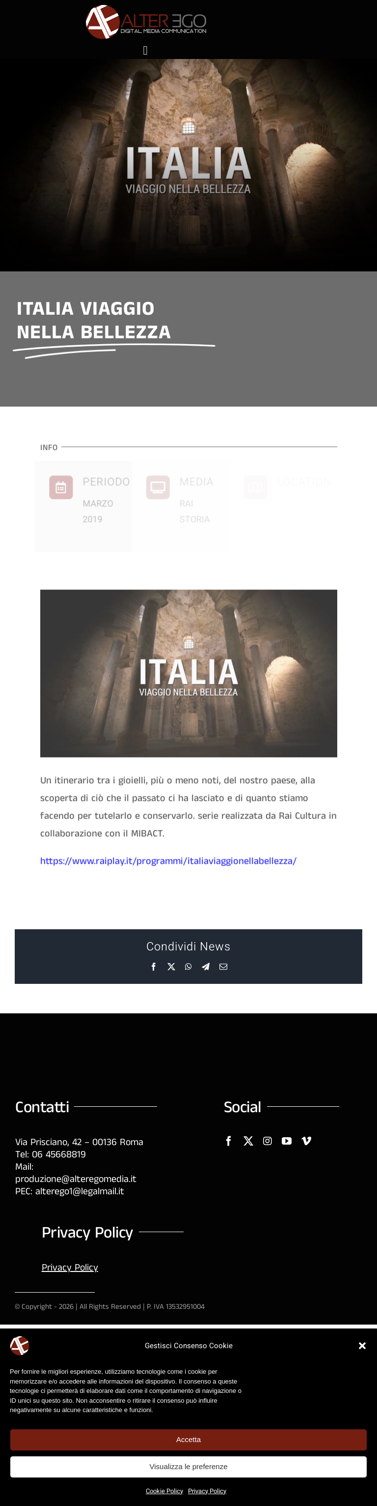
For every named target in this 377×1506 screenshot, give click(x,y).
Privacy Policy (207, 1491)
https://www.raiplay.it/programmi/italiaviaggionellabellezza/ (168, 863)
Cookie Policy (164, 1491)
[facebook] (229, 1141)
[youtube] (287, 1141)
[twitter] (248, 1141)
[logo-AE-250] (145, 9)
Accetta (188, 1439)
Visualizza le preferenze (189, 1466)
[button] (362, 1346)
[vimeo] (306, 1141)
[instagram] (267, 1141)
